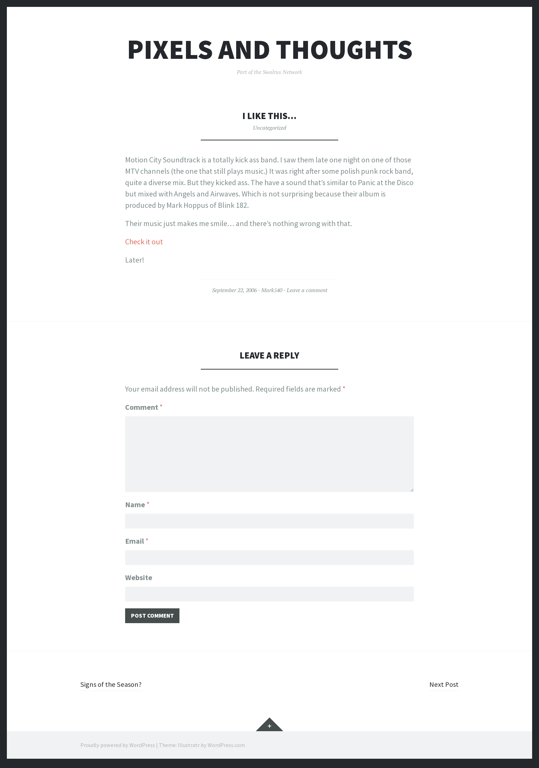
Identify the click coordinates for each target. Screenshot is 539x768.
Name (137, 502)
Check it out (144, 241)
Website (138, 577)
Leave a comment (307, 290)
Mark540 (271, 290)
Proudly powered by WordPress (117, 747)
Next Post (444, 686)
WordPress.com (226, 747)
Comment (144, 407)
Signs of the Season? (113, 686)
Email (136, 540)
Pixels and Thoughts (269, 49)
